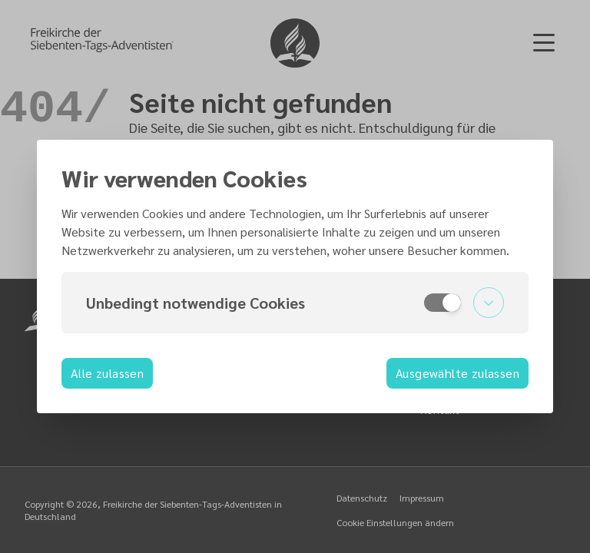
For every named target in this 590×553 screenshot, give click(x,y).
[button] (295, 302)
